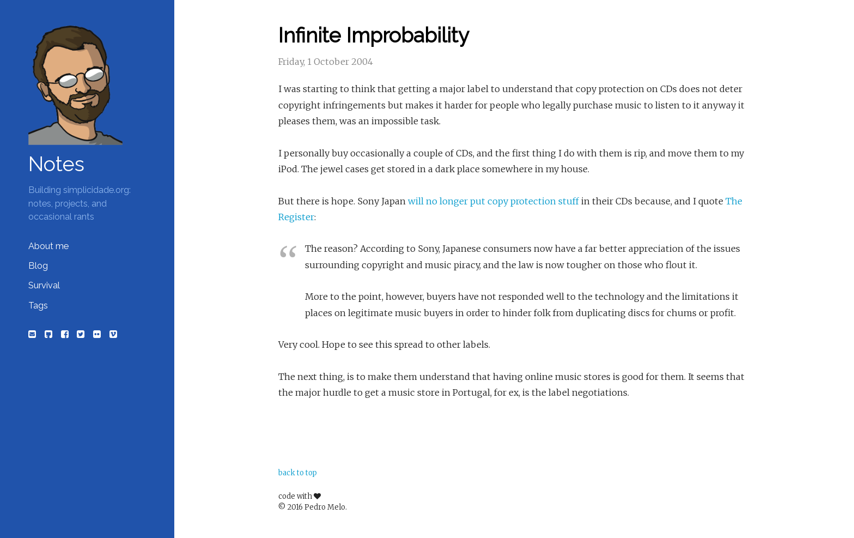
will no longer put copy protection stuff (493, 201)
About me (48, 246)
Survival (44, 285)
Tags (38, 305)
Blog (38, 266)
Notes (56, 164)
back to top (297, 472)
